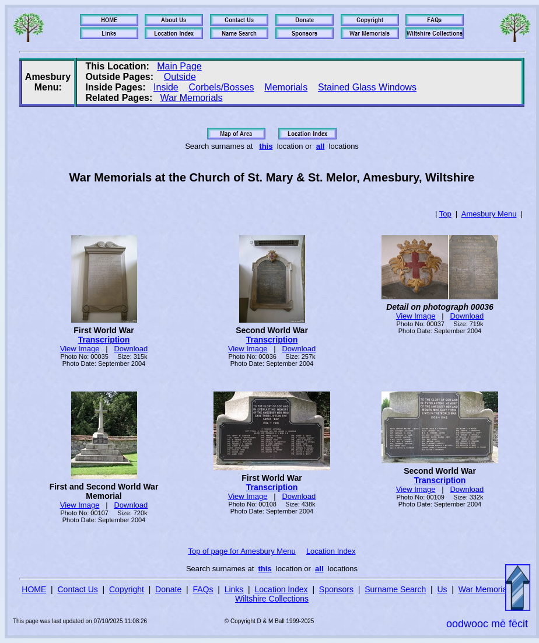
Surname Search (395, 589)
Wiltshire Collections (272, 598)
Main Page (179, 66)
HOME (34, 589)
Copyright (126, 589)
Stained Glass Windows (367, 87)
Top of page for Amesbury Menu (242, 551)
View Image (80, 348)
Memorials (285, 87)
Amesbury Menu (489, 213)
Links (234, 589)
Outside (180, 77)
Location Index (331, 551)
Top (445, 213)
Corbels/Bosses (221, 87)
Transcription (104, 339)
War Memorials (191, 98)
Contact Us (78, 589)
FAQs (202, 589)
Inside (165, 87)
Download (131, 348)
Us (442, 589)
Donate (168, 589)
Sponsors (336, 589)
